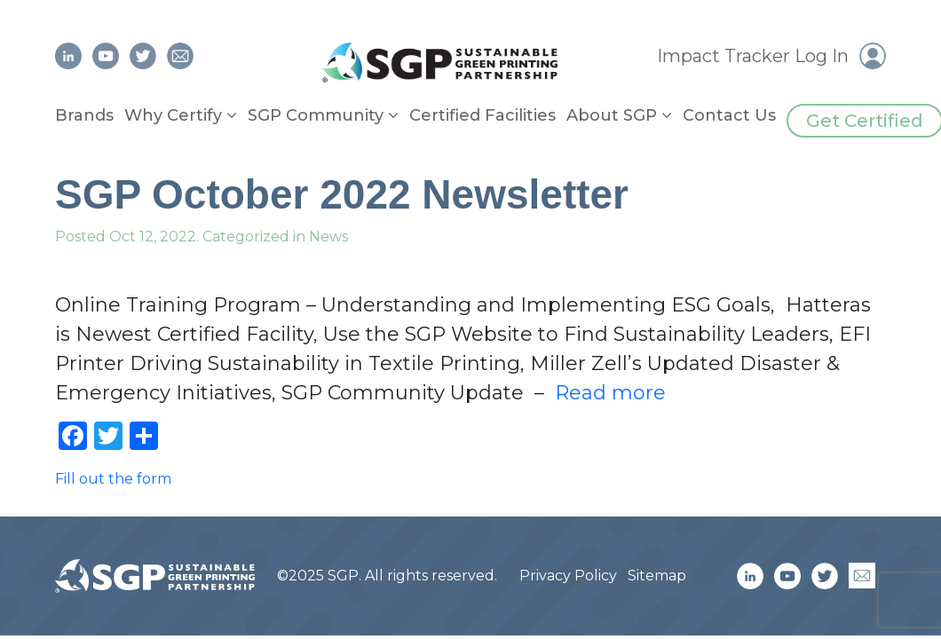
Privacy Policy (568, 575)
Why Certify (173, 115)
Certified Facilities (482, 115)
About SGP (611, 115)
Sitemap (657, 575)
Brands (84, 115)
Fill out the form (113, 478)
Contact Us (729, 115)
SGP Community (316, 115)
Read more (610, 393)
